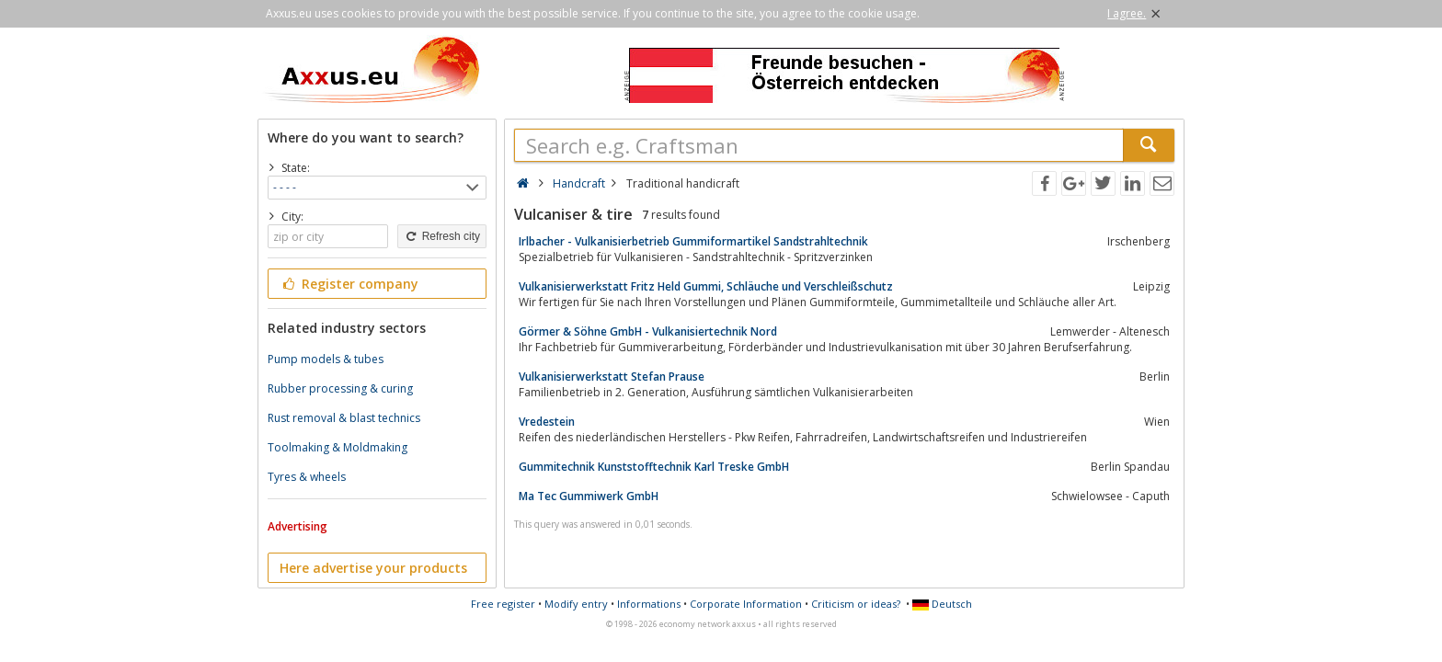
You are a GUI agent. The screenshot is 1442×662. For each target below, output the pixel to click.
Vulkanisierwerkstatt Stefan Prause (611, 376)
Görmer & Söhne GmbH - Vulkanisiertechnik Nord (648, 331)
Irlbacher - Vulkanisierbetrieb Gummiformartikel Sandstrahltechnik (693, 241)
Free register (503, 604)
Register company (349, 283)
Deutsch (942, 604)
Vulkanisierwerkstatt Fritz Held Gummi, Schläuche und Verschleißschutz (706, 286)
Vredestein (547, 421)
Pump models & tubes (325, 359)
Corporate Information (746, 604)
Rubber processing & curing (340, 388)
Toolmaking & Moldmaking (337, 447)
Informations (649, 604)
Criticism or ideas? (855, 604)
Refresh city (442, 236)
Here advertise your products (373, 567)
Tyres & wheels (307, 477)
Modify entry (576, 604)
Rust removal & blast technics (344, 418)
